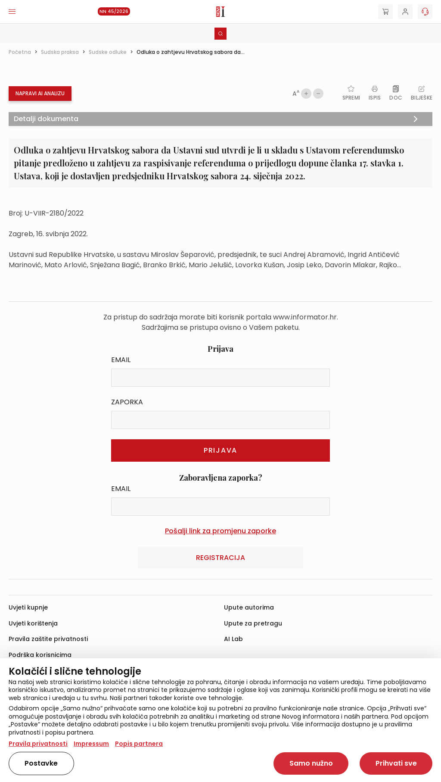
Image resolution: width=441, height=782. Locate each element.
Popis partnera (139, 743)
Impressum (91, 743)
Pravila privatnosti (38, 743)
